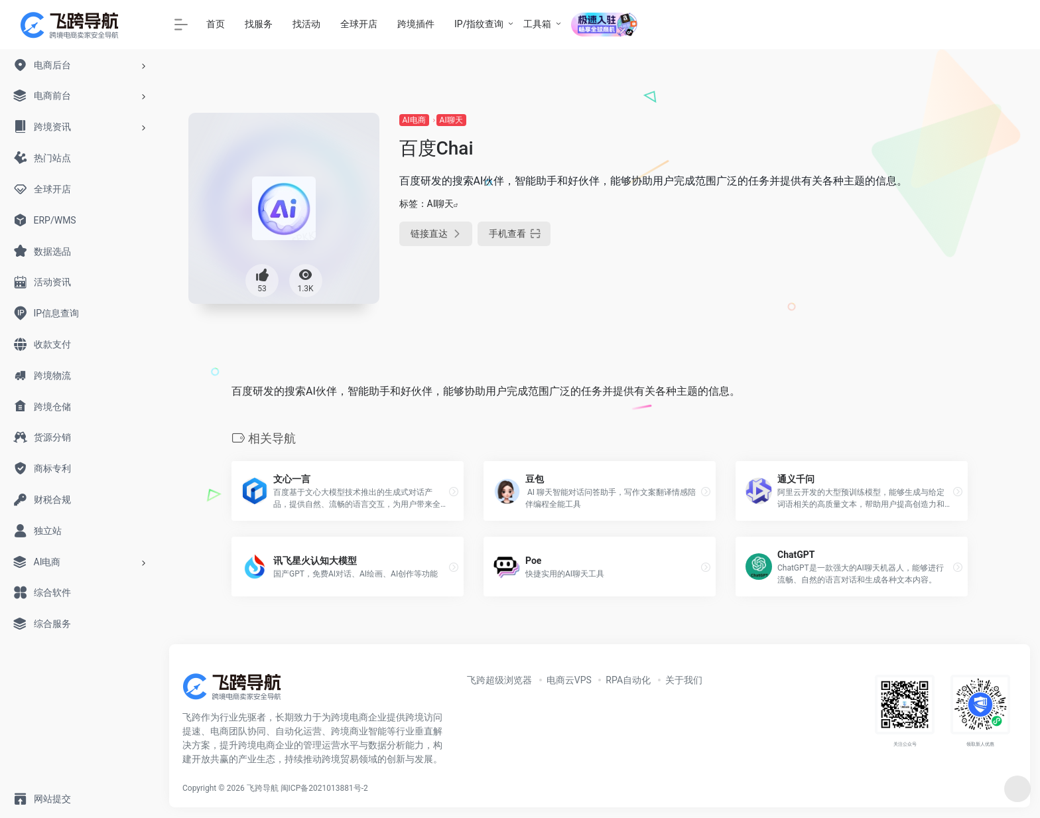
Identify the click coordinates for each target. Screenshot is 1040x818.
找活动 (306, 24)
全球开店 (358, 24)
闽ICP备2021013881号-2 (324, 788)
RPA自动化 (628, 680)
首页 (215, 24)
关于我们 (683, 680)
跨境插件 (415, 24)
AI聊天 (451, 120)
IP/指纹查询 (478, 24)
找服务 (259, 24)
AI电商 (414, 120)
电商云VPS (569, 680)
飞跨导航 (263, 788)
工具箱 (537, 24)
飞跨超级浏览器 (499, 680)
